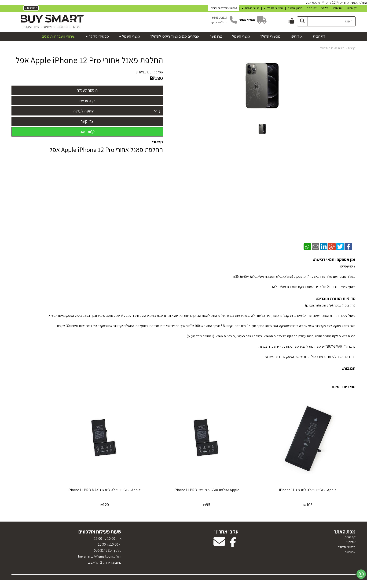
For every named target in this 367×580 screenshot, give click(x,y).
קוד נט (177, 576)
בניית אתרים (167, 576)
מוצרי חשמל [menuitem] (250, 8)
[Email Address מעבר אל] (219, 530)
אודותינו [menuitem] (337, 8)
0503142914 (219, 18)
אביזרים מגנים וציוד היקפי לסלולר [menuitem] (174, 36)
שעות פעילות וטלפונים (99, 517)
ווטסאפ (87, 131)
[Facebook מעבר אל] (233, 530)
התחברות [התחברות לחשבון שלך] (31, 8)
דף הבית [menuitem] (352, 8)
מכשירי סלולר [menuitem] (273, 8)
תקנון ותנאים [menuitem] (295, 8)
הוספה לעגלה (83, 111)
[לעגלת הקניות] (291, 21)
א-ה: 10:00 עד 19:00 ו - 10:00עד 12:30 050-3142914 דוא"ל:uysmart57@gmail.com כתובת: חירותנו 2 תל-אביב (99, 536)
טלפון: (117, 535)
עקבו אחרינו (226, 517)
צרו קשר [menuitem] (312, 8)
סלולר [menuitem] (325, 8)
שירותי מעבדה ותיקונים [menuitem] (223, 8)
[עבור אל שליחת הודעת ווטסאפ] (361, 574)
